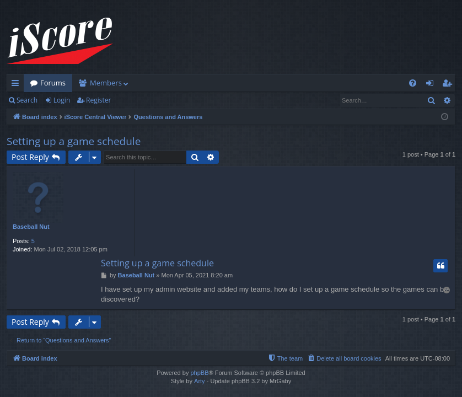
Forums (53, 83)
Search (27, 100)
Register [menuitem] (449, 85)
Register (98, 100)
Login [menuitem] (432, 85)
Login (61, 100)
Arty (199, 381)
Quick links (17, 85)
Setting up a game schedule (74, 141)
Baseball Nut (31, 226)
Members (106, 83)
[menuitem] (412, 83)
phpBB (199, 372)
